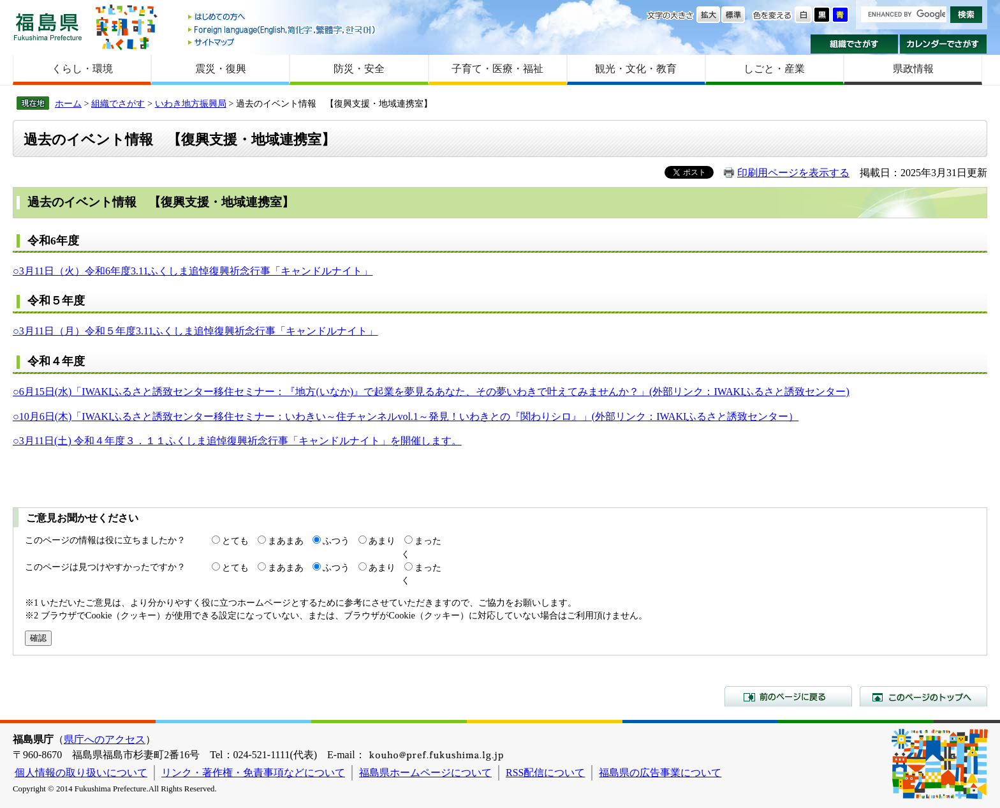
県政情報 (913, 68)
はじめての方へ (282, 17)
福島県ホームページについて (425, 772)
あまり (382, 540)
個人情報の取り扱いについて (81, 772)
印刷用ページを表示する (793, 172)
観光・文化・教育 (636, 68)
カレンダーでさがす (943, 44)
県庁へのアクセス (104, 739)
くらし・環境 (82, 68)
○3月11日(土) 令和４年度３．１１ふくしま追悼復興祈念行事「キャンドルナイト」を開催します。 (237, 440)
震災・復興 (220, 68)
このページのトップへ (923, 696)
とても (235, 540)
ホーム (68, 103)
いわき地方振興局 (190, 103)
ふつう (336, 540)
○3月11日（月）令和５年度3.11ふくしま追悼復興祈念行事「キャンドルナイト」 (195, 330)
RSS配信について (545, 772)
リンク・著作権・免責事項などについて (253, 772)
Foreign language (282, 30)
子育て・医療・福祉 (497, 68)
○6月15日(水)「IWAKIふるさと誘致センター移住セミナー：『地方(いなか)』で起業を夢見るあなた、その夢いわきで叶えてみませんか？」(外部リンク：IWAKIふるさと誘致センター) (431, 391)
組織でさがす (854, 44)
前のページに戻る (788, 696)
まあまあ (286, 540)
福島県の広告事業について (660, 772)
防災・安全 (359, 68)
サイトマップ (282, 42)
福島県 (48, 26)
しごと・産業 (774, 68)
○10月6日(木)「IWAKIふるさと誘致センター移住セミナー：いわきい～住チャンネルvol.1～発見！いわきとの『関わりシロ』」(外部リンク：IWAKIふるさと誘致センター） (405, 416)
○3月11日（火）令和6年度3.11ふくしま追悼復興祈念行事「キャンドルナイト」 (192, 271)
